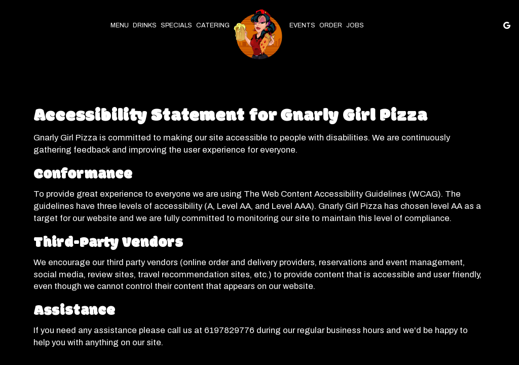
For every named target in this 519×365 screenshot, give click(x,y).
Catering (213, 25)
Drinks (145, 25)
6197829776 (229, 330)
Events (302, 25)
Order (330, 25)
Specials (176, 25)
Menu (119, 25)
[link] (259, 36)
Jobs (355, 25)
